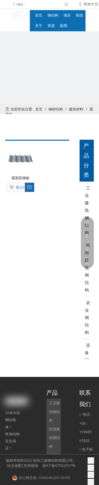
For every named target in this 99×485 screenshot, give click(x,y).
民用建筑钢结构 (54, 438)
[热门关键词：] (66, 5)
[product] (49, 80)
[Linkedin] (91, 467)
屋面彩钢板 (20, 177)
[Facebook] (91, 460)
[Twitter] (91, 475)
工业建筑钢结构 (54, 411)
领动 (35, 465)
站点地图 (14, 465)
